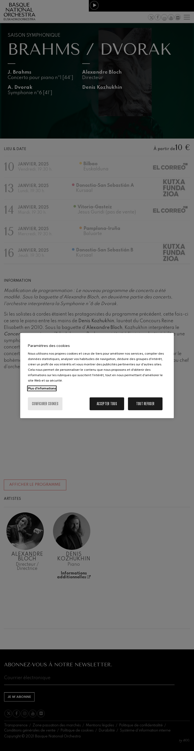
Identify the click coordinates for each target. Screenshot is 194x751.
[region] (97, 375)
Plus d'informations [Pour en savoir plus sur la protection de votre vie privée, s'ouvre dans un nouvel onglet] (42, 388)
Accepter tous (107, 404)
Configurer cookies (45, 404)
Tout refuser (145, 404)
